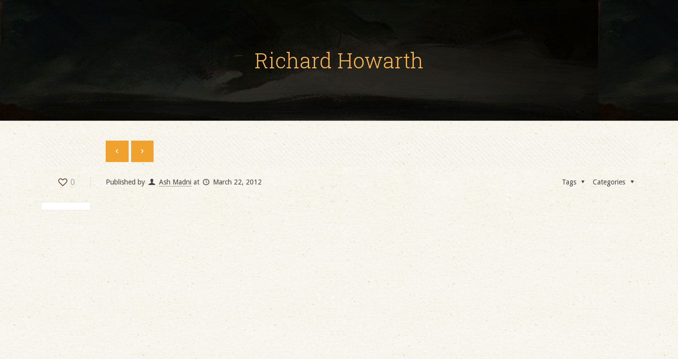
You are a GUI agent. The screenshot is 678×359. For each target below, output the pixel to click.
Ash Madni (175, 182)
